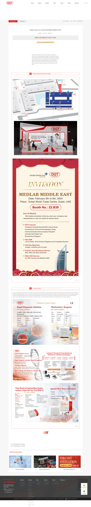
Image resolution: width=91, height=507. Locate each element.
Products (47, 3)
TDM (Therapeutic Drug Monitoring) (31, 483)
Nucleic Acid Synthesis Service (31, 498)
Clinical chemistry (30, 493)
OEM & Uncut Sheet (31, 502)
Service (62, 3)
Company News (13, 21)
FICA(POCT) (30, 489)
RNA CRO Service (30, 500)
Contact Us (77, 3)
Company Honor (22, 485)
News (54, 3)
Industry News (22, 21)
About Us (40, 3)
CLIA (29, 487)
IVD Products (30, 485)
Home (32, 3)
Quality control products (31, 504)
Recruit (69, 3)
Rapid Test (29, 491)
